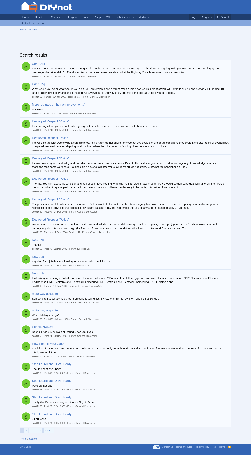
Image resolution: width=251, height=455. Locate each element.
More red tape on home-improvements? (59, 104)
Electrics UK (83, 249)
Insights (72, 17)
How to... (40, 17)
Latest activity (27, 23)
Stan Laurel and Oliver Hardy (51, 364)
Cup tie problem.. (43, 327)
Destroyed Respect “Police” (50, 121)
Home (26, 17)
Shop (98, 17)
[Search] (223, 17)
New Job (38, 240)
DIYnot (25, 446)
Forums (55, 17)
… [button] (35, 430)
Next (47, 430)
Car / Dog (38, 64)
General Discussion (87, 76)
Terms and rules (184, 446)
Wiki (108, 17)
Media (142, 17)
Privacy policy (202, 446)
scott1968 (37, 76)
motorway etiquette (45, 293)
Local (86, 17)
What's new (123, 17)
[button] (62, 17)
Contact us (167, 446)
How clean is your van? (48, 344)
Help (214, 446)
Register (41, 23)
